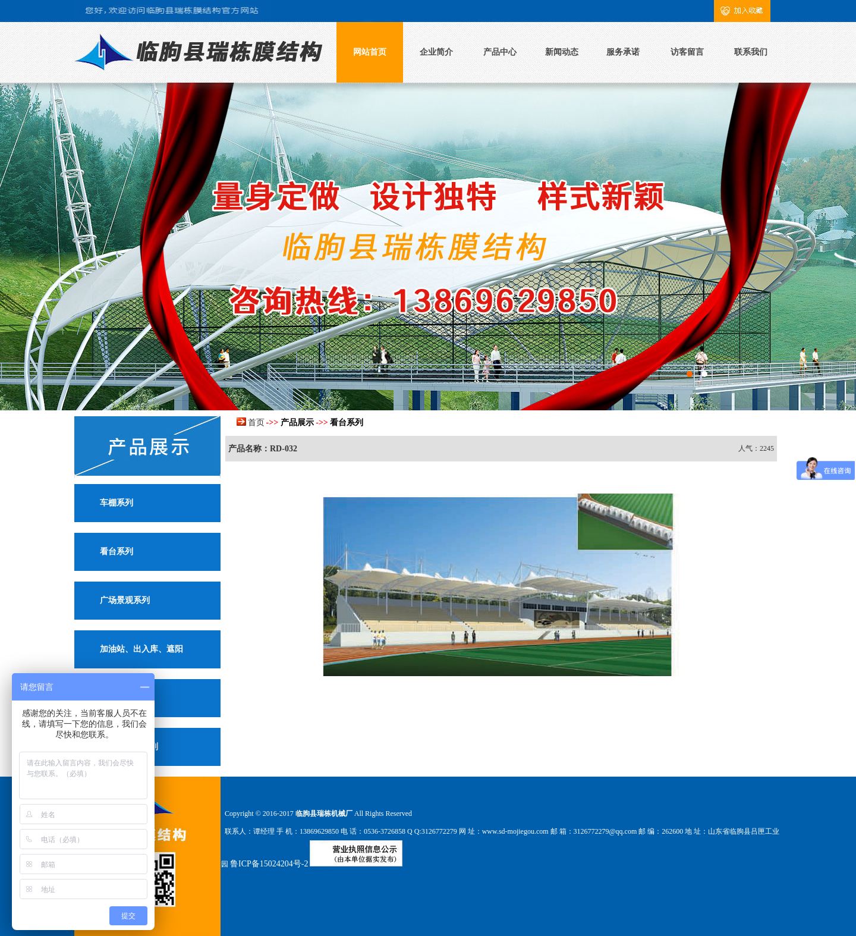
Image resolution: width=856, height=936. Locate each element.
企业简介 (436, 52)
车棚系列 (116, 502)
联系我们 (750, 52)
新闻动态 (561, 52)
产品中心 (500, 52)
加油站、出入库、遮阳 (141, 649)
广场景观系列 (125, 600)
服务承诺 (623, 52)
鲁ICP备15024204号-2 (269, 863)
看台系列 (116, 551)
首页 (256, 422)
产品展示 (297, 422)
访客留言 (687, 52)
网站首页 (369, 52)
